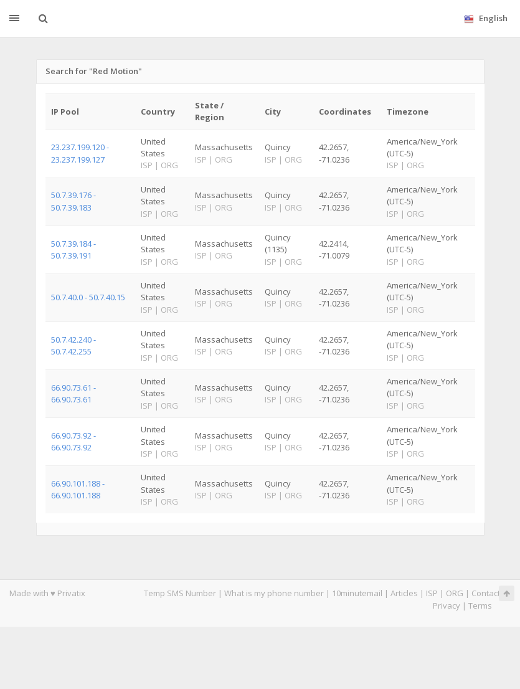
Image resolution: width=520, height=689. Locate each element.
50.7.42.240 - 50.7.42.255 (73, 345)
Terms (480, 605)
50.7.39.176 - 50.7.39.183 (73, 200)
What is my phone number (274, 593)
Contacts (487, 593)
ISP (432, 593)
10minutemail (357, 593)
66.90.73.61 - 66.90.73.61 (73, 393)
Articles (404, 593)
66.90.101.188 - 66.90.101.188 (78, 489)
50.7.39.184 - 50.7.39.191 (73, 249)
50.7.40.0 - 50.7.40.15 (88, 297)
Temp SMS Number (180, 593)
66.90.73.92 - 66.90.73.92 (73, 441)
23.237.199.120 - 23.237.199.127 (80, 152)
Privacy (446, 605)
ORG (454, 593)
